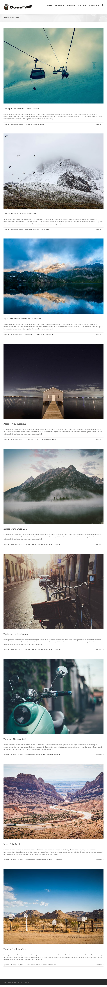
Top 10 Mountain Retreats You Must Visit (22, 318)
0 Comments (40, 124)
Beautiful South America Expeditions (20, 213)
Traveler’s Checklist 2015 (15, 739)
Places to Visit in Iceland (15, 424)
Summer (33, 439)
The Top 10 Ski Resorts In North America (22, 108)
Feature (27, 124)
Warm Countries (42, 439)
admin (7, 124)
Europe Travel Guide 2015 (15, 529)
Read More (99, 124)
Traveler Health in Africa (15, 949)
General (33, 544)
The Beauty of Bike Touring (16, 634)
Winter (33, 124)
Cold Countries (29, 229)
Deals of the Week (12, 844)
